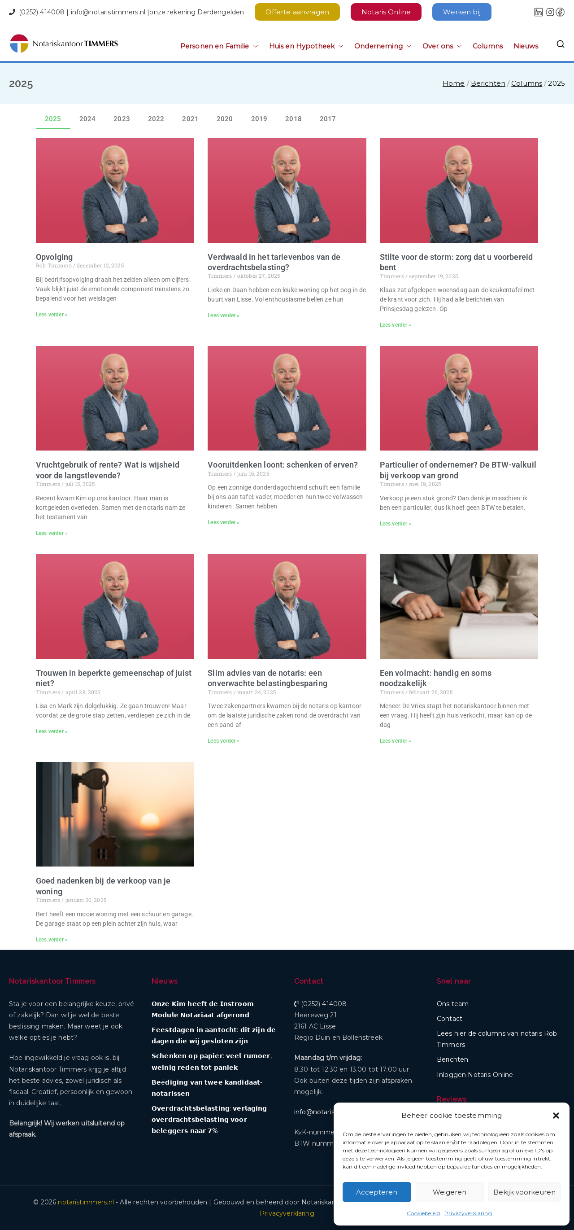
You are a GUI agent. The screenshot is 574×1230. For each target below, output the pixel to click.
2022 (156, 119)
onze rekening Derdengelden (196, 12)
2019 (259, 119)
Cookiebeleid (423, 1213)
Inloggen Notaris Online (475, 1075)
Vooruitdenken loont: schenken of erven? (283, 464)
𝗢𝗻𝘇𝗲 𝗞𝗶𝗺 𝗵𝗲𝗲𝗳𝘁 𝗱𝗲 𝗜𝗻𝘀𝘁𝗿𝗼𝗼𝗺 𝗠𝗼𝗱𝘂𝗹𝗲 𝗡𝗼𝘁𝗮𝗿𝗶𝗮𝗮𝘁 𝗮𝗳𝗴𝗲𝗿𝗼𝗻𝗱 (203, 1009)
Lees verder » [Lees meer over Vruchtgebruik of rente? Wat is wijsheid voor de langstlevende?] (52, 533)
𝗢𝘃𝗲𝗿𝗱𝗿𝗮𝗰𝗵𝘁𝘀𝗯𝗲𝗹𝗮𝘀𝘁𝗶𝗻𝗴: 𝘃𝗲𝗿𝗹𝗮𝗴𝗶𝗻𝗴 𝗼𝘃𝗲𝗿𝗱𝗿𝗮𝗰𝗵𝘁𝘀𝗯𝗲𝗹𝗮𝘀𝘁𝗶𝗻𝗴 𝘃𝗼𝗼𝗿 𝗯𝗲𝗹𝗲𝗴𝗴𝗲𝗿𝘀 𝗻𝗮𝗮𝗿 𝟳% (209, 1119)
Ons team (453, 1004)
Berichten (452, 1059)
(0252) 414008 (42, 12)
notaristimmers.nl (86, 1202)
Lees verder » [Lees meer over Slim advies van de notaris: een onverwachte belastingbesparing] (223, 741)
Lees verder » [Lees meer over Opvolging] (52, 314)
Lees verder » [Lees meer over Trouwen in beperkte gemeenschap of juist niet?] (52, 731)
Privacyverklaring (468, 1213)
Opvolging (54, 257)
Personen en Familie (219, 46)
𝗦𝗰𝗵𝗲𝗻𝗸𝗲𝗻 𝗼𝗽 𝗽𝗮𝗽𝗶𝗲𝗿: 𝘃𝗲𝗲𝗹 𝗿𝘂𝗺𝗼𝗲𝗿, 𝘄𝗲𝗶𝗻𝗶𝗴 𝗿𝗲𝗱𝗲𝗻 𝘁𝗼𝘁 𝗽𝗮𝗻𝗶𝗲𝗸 (212, 1061)
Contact (449, 1019)
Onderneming (383, 46)
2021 (190, 119)
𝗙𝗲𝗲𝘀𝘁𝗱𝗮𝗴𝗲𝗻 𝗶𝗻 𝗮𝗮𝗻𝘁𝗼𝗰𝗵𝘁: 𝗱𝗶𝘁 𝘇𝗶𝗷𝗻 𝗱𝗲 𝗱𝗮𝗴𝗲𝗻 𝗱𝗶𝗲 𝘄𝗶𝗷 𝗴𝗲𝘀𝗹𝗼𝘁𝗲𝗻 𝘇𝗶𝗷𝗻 (214, 1035)
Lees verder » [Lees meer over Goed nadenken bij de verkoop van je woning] (52, 940)
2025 (53, 119)
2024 (87, 119)
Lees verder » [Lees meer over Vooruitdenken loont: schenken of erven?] (223, 522)
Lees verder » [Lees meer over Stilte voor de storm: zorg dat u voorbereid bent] (396, 325)
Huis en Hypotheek (306, 46)
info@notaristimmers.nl (108, 12)
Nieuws (525, 46)
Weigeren (449, 1192)
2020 (225, 119)
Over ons (442, 46)
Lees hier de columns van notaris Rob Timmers (497, 1039)
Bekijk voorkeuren (524, 1192)
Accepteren (376, 1192)
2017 (328, 119)
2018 (293, 119)
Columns (488, 46)
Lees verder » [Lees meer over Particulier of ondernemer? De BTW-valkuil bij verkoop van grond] (396, 524)
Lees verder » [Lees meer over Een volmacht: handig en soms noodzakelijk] (396, 741)
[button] (556, 1115)
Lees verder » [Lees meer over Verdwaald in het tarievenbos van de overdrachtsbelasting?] (223, 315)
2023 (121, 119)
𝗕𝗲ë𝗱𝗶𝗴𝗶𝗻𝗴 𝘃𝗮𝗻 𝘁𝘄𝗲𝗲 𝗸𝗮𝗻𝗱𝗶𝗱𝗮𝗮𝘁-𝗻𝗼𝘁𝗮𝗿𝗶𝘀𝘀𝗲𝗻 (207, 1088)
